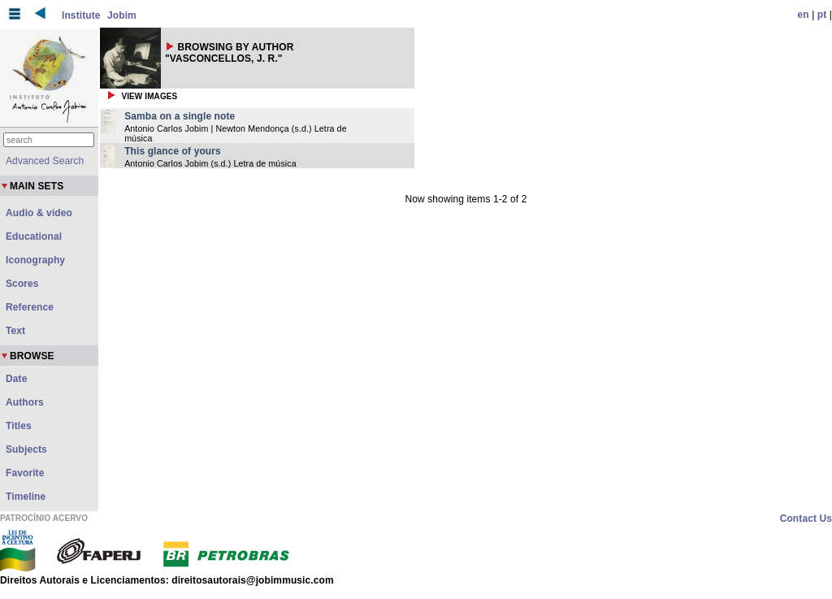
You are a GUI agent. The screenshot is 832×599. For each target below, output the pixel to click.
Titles (19, 426)
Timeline (26, 496)
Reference (30, 307)
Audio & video (39, 213)
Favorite (25, 473)
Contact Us (806, 518)
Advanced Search (45, 161)
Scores (22, 283)
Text (15, 330)
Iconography (35, 260)
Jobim (121, 15)
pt (822, 14)
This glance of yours (172, 151)
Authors (25, 402)
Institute (81, 15)
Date (16, 378)
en (803, 14)
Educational (34, 236)
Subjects (26, 449)
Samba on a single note (179, 116)
